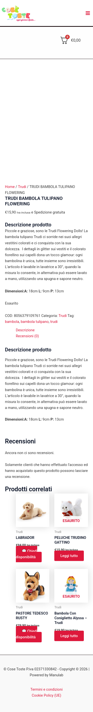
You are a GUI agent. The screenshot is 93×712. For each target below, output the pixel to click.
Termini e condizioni (47, 689)
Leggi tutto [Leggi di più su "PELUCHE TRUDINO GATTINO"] (69, 556)
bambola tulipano (35, 321)
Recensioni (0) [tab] (27, 336)
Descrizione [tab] (25, 330)
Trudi (22, 187)
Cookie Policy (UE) (46, 695)
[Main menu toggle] (88, 13)
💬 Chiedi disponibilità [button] (26, 554)
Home (10, 187)
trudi (54, 321)
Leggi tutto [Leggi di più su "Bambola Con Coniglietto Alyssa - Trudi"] (69, 636)
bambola (12, 321)
